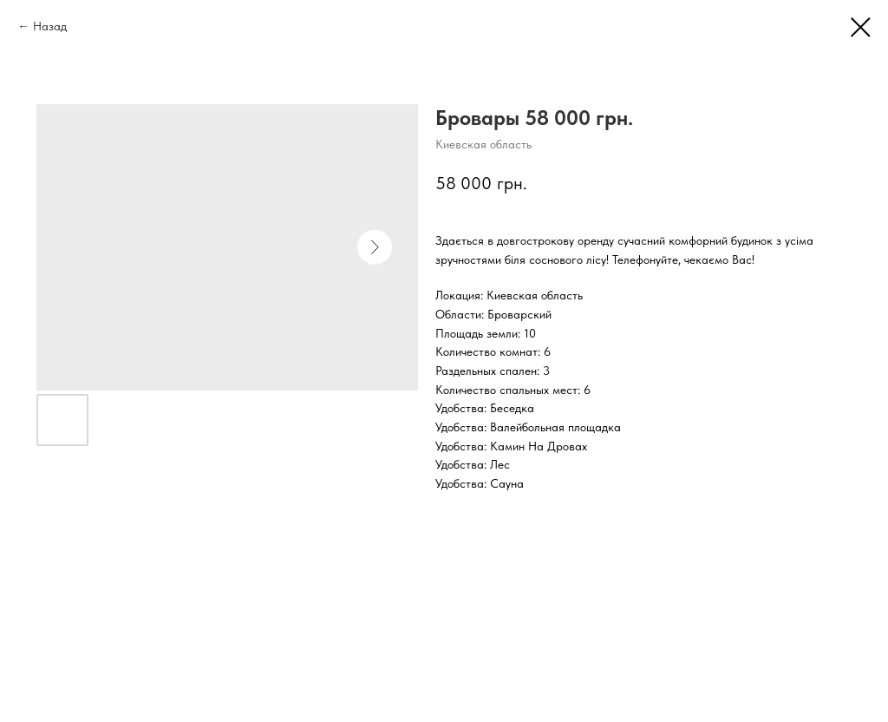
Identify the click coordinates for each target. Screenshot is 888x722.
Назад (50, 26)
